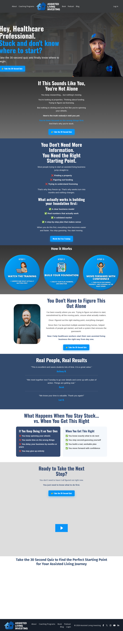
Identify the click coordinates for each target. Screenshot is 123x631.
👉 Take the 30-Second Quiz (61, 131)
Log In (115, 6)
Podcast (70, 6)
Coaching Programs (25, 6)
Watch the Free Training (61, 238)
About (12, 6)
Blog (78, 6)
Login (68, 626)
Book (63, 6)
